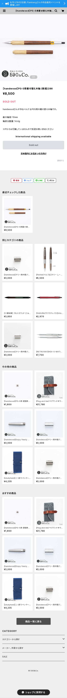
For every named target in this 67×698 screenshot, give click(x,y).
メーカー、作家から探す (13, 648)
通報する (60, 161)
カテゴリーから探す (11, 639)
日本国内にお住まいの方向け (33, 153)
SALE (4, 656)
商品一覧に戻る (33, 621)
